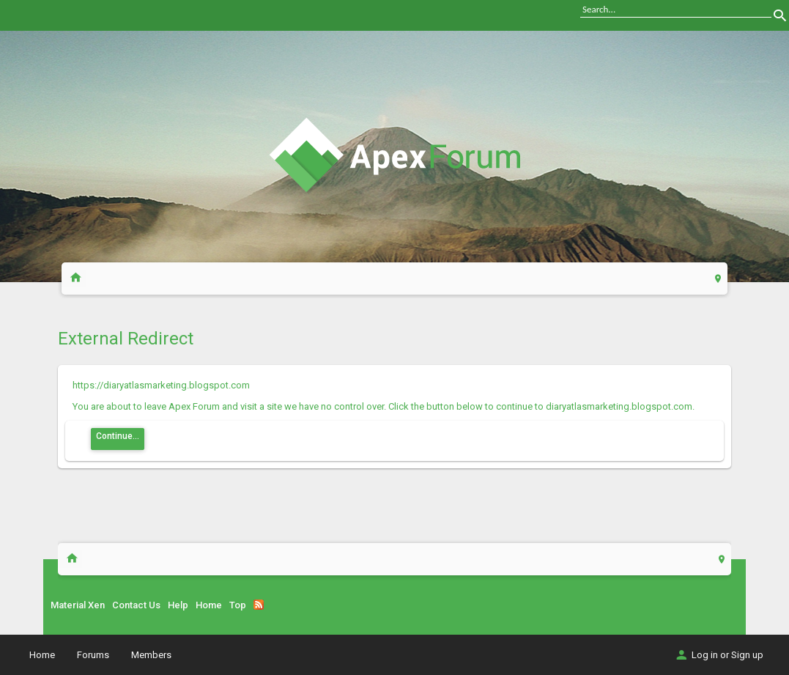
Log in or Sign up (718, 655)
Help (178, 605)
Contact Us (136, 605)
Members (151, 654)
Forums (93, 654)
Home (209, 605)
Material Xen (78, 605)
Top (237, 605)
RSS (258, 605)
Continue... (117, 436)
